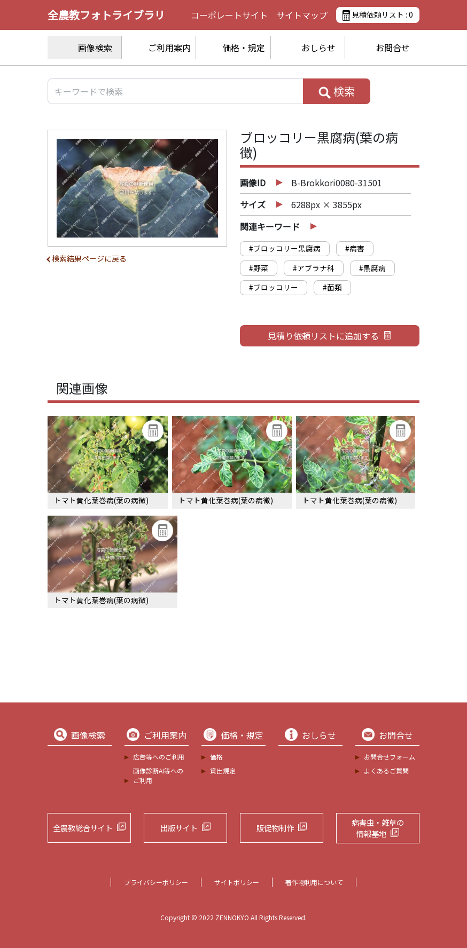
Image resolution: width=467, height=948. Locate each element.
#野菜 (258, 268)
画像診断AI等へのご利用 (158, 775)
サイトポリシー (236, 882)
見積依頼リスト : (378, 15)
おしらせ (318, 47)
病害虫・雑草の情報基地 (378, 828)
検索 (336, 91)
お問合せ (393, 47)
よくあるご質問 (386, 770)
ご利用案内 (169, 47)
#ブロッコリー (273, 287)
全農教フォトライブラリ (106, 14)
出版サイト (179, 827)
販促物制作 (275, 827)
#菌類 (332, 287)
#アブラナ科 (313, 268)
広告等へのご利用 (158, 756)
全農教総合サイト (83, 827)
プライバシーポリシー (156, 882)
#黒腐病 (372, 268)
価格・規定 (243, 47)
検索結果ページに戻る (89, 258)
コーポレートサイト (229, 15)
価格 (216, 756)
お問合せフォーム (389, 756)
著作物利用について (314, 882)
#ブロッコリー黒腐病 (285, 248)
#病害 (354, 248)
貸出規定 (223, 770)
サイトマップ (302, 15)
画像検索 (95, 47)
